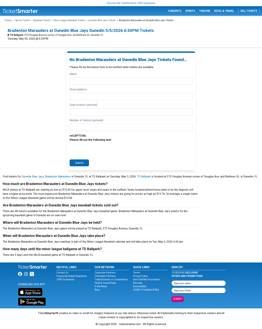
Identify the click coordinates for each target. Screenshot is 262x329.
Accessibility (139, 286)
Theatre (204, 11)
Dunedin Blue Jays (33, 176)
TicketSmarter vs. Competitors (111, 279)
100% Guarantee (65, 279)
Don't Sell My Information (146, 279)
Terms (136, 272)
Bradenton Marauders (58, 176)
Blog (97, 289)
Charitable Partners (105, 276)
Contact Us (62, 272)
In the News (101, 286)
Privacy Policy (140, 276)
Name (73, 74)
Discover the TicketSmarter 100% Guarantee (131, 3)
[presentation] (96, 150)
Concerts (174, 11)
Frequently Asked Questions (71, 276)
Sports (190, 11)
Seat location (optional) (83, 104)
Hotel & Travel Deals (105, 283)
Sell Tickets (248, 11)
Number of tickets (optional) (86, 120)
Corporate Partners (105, 272)
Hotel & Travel (224, 11)
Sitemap (137, 283)
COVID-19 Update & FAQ (146, 289)
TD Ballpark (16, 35)
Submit (79, 162)
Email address (78, 89)
